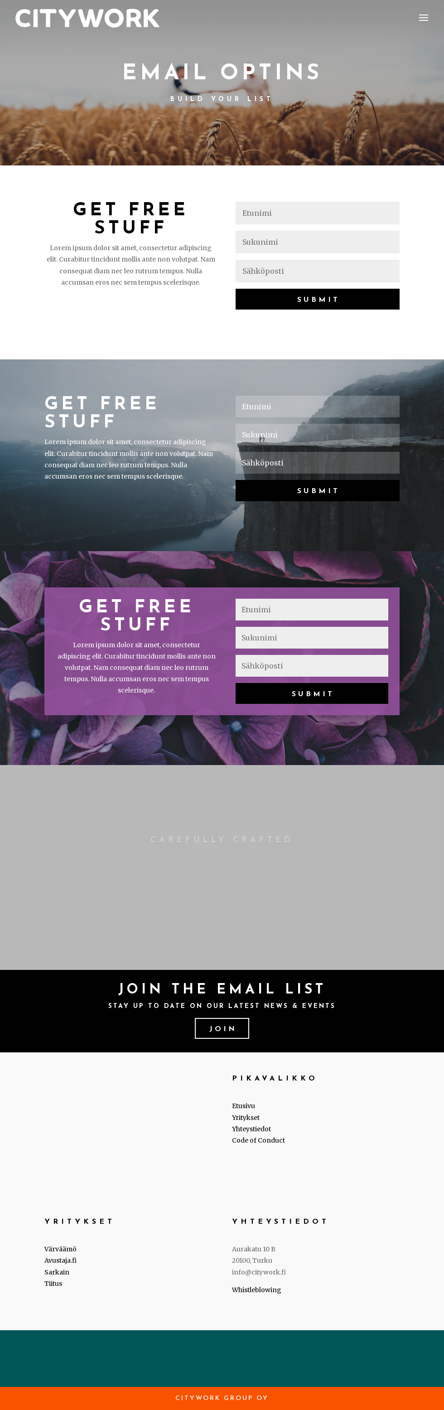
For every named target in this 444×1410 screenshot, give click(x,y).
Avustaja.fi (60, 1260)
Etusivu (243, 1106)
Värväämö (60, 1249)
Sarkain (56, 1272)
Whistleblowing (256, 1290)
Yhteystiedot (251, 1129)
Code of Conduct (258, 1140)
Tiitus (53, 1283)
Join (223, 1029)
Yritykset (246, 1118)
